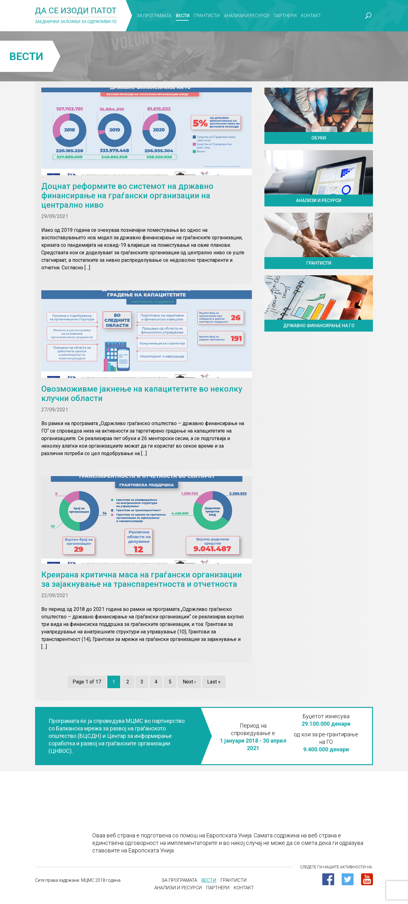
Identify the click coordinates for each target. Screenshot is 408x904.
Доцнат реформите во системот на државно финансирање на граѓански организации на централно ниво (127, 195)
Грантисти (207, 15)
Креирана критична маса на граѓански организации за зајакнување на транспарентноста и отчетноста (141, 579)
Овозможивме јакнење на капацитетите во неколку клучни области (141, 393)
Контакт (311, 15)
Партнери (285, 15)
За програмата (154, 15)
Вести (183, 15)
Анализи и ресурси (246, 15)
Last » (214, 682)
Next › (189, 682)
